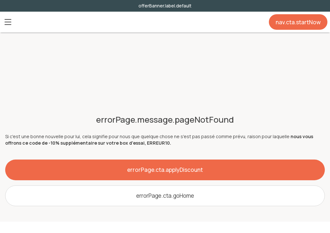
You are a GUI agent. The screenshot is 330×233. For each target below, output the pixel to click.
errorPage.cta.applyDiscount (165, 169)
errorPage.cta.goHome (165, 195)
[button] (8, 22)
